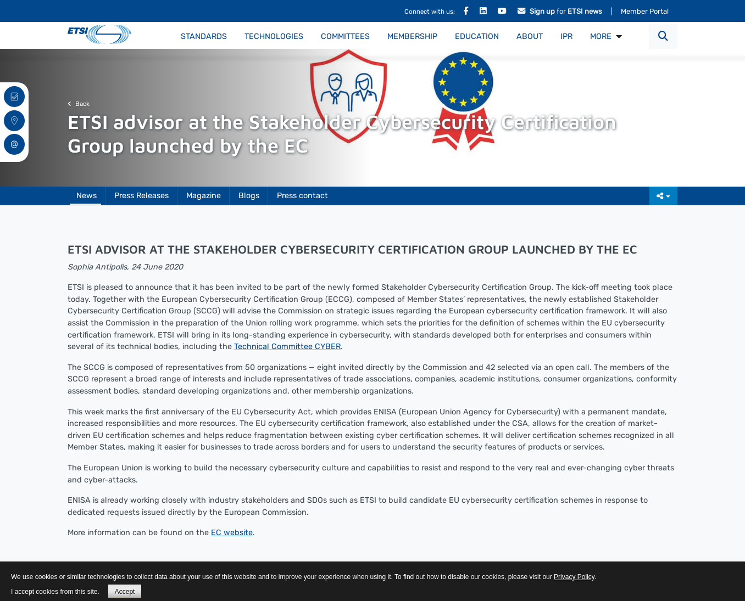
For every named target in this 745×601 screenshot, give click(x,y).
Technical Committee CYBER (287, 346)
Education (477, 36)
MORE (600, 36)
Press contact (302, 195)
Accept (125, 592)
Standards (204, 36)
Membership (412, 36)
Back (79, 104)
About (529, 36)
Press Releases (141, 195)
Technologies (273, 36)
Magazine (203, 195)
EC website (232, 532)
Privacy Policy (574, 577)
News (86, 195)
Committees (345, 36)
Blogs (248, 195)
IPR (566, 36)
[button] (663, 36)
